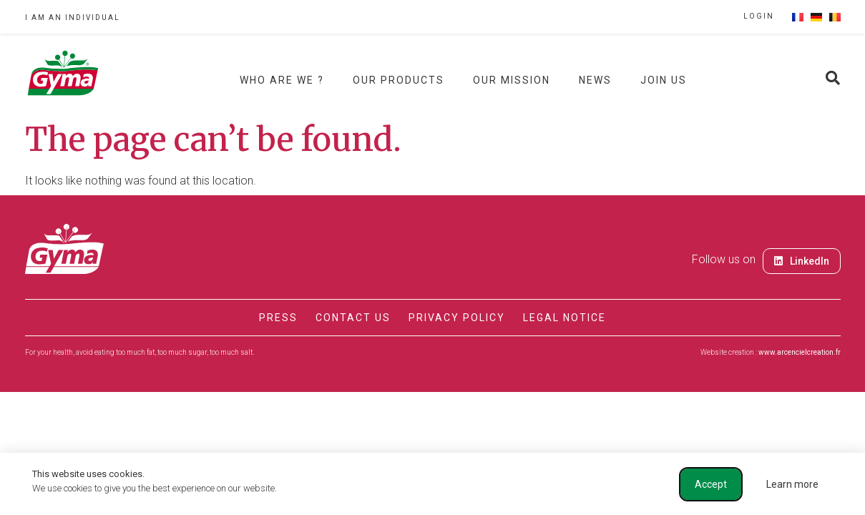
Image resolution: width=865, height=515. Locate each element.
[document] (432, 257)
